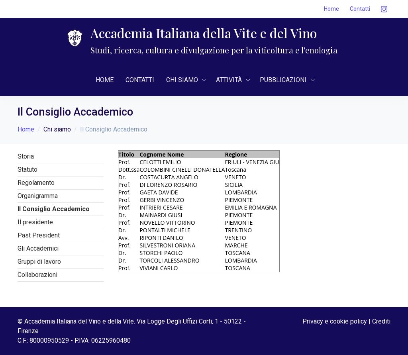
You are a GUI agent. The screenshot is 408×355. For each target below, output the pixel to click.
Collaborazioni (37, 275)
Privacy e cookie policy (334, 321)
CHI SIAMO (182, 80)
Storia (26, 156)
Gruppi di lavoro (39, 261)
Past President (39, 235)
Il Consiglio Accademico (54, 209)
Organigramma (38, 196)
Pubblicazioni (283, 80)
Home (331, 9)
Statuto (27, 169)
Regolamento (36, 182)
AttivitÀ (229, 80)
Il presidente (35, 222)
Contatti (360, 9)
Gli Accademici (38, 248)
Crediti (381, 321)
